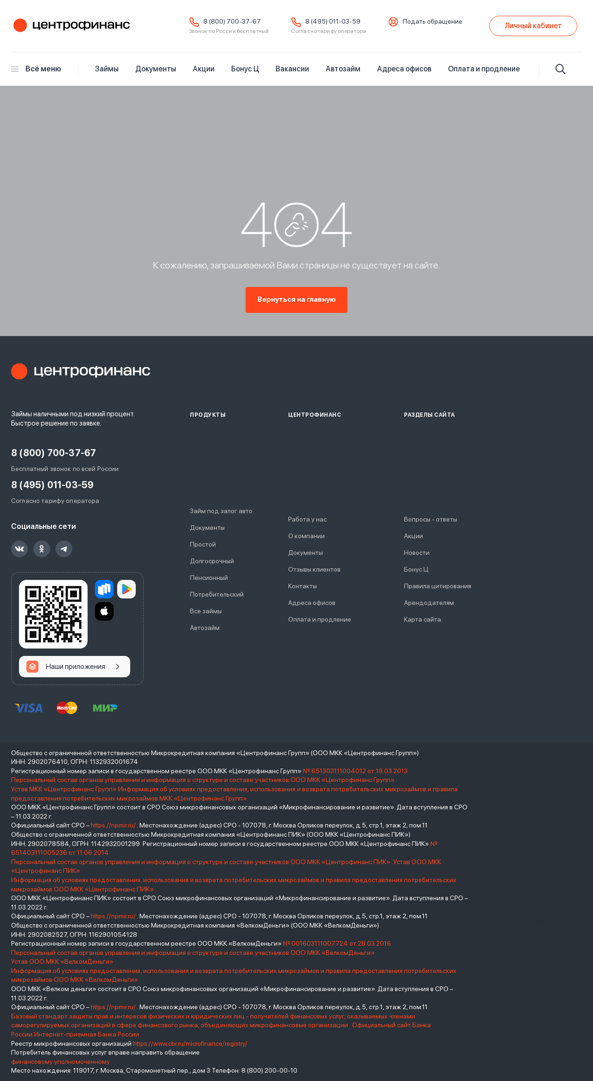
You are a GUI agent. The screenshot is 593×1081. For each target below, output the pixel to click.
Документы (155, 68)
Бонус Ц (245, 68)
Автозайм (343, 68)
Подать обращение (432, 21)
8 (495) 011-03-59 (332, 21)
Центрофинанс (70, 26)
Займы (107, 68)
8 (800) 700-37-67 (232, 21)
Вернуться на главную (297, 300)
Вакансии (292, 68)
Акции (203, 68)
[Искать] (560, 69)
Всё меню (36, 68)
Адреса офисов (404, 68)
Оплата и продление (484, 68)
